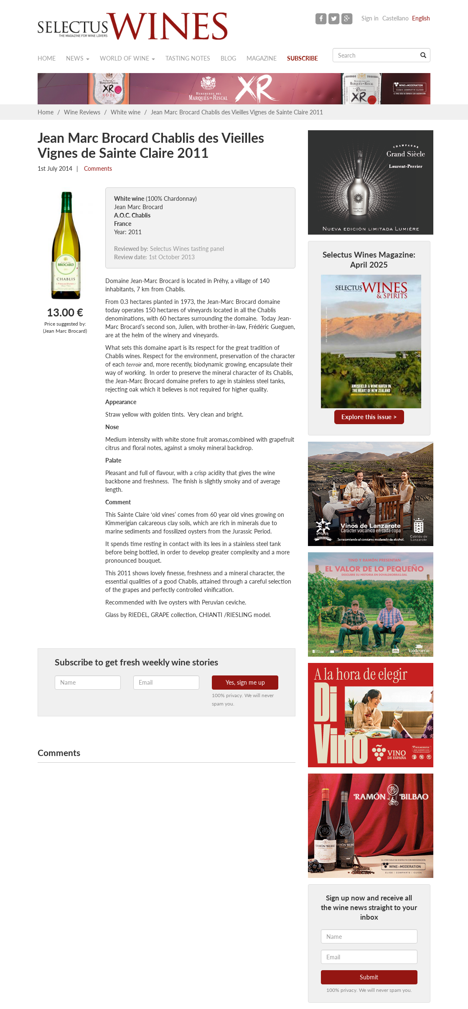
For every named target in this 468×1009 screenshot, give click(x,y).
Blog (228, 58)
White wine (125, 112)
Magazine (262, 58)
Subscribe (302, 58)
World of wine (127, 58)
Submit (369, 977)
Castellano (395, 18)
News (77, 58)
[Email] (369, 957)
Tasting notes (187, 58)
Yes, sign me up (245, 682)
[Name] (369, 936)
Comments (97, 168)
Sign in (370, 18)
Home (47, 58)
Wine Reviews (82, 112)
